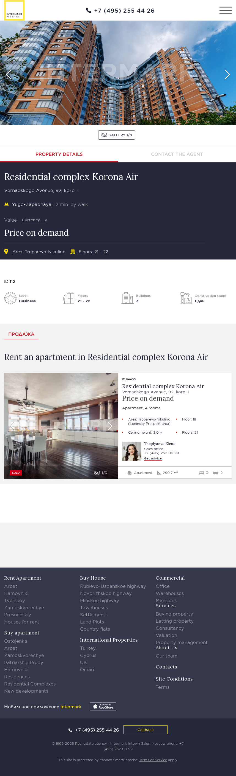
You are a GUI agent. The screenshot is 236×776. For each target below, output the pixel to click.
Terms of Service (153, 760)
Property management (182, 642)
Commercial (170, 578)
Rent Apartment (22, 578)
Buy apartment (21, 633)
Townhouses (94, 607)
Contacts (166, 667)
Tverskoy (14, 600)
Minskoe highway (99, 600)
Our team (166, 655)
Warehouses (170, 593)
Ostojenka (15, 641)
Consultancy (170, 628)
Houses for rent (21, 621)
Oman (87, 669)
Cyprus (88, 655)
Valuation (166, 635)
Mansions (166, 600)
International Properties (109, 640)
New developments (26, 690)
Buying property (174, 613)
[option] (118, 73)
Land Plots (92, 621)
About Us (166, 647)
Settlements (94, 614)
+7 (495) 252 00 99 (161, 453)
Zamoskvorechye (24, 607)
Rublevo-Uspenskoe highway (113, 586)
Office (163, 586)
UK (83, 662)
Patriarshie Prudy (23, 662)
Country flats (95, 628)
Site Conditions (174, 679)
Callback (146, 729)
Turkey (88, 648)
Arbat (10, 586)
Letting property (175, 620)
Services (166, 605)
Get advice (153, 458)
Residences (17, 676)
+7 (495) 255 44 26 (124, 10)
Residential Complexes (30, 683)
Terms (162, 687)
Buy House (93, 578)
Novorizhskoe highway (106, 593)
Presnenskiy (17, 614)
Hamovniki (16, 593)
